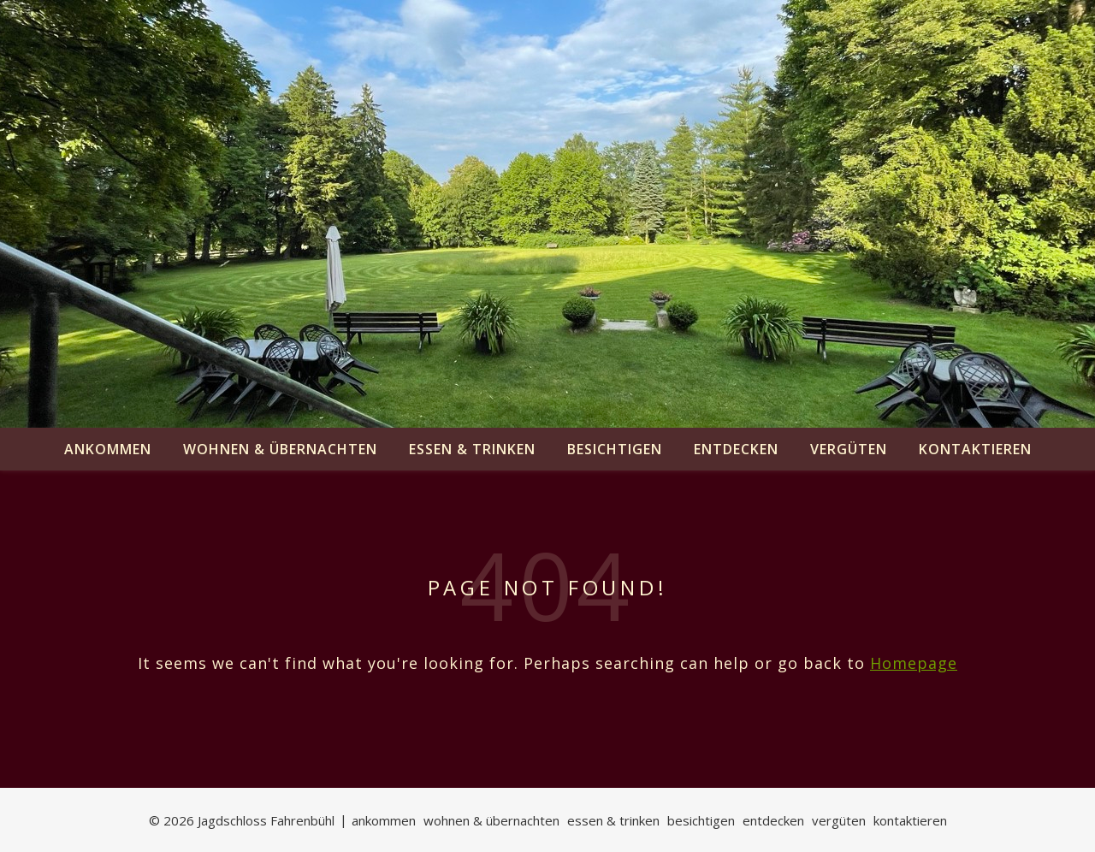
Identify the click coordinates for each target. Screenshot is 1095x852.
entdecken (736, 449)
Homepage (913, 663)
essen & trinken (472, 449)
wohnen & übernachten (280, 449)
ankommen (107, 449)
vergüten (848, 449)
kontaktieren (975, 449)
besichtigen (614, 449)
